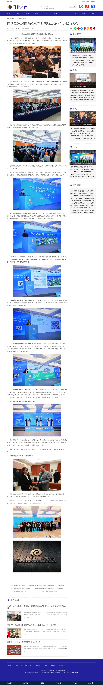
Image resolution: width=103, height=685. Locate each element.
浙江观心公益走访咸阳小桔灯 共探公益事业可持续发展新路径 (82, 170)
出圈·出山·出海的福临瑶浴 (78, 65)
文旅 (46, 13)
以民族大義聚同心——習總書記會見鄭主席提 (82, 124)
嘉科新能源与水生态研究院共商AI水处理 (23, 642)
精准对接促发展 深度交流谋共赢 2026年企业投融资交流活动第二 (83, 167)
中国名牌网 (17, 665)
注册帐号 (82, 1)
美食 (55, 13)
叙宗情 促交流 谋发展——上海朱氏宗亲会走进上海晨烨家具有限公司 (83, 194)
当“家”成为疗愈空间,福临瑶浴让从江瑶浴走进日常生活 (82, 177)
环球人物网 (60, 665)
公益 (65, 13)
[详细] (27, 617)
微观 (75, 70)
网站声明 (58, 683)
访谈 (74, 13)
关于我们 (25, 683)
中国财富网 (38, 665)
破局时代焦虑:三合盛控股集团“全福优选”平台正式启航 (82, 98)
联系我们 (42, 683)
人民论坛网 (45, 665)
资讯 (18, 13)
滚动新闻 (77, 185)
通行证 (87, 1)
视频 (93, 13)
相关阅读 (14, 600)
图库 (83, 13)
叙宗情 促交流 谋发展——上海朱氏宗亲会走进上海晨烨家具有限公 (83, 95)
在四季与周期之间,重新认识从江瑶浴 (81, 55)
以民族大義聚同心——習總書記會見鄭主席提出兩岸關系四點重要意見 (82, 201)
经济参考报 (10, 665)
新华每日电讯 (24, 665)
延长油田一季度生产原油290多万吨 (80, 133)
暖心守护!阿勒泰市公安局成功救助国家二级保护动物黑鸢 (82, 100)
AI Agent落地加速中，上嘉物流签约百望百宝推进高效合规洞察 (83, 138)
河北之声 (21, 18)
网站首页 (9, 683)
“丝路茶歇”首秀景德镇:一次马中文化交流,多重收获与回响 (83, 136)
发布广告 (90, 683)
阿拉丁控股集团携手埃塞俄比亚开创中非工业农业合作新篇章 (31, 625)
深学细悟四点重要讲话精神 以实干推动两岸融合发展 (82, 93)
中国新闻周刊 (53, 665)
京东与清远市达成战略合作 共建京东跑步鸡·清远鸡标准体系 (83, 129)
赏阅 (75, 108)
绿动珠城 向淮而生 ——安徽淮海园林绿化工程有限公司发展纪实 (83, 91)
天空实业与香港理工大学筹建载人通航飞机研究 (83, 86)
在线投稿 (93, 1)
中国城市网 (32, 665)
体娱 (36, 13)
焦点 (75, 147)
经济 (27, 13)
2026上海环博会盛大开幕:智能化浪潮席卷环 (83, 163)
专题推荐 (77, 34)
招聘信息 (74, 683)
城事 (8, 13)
